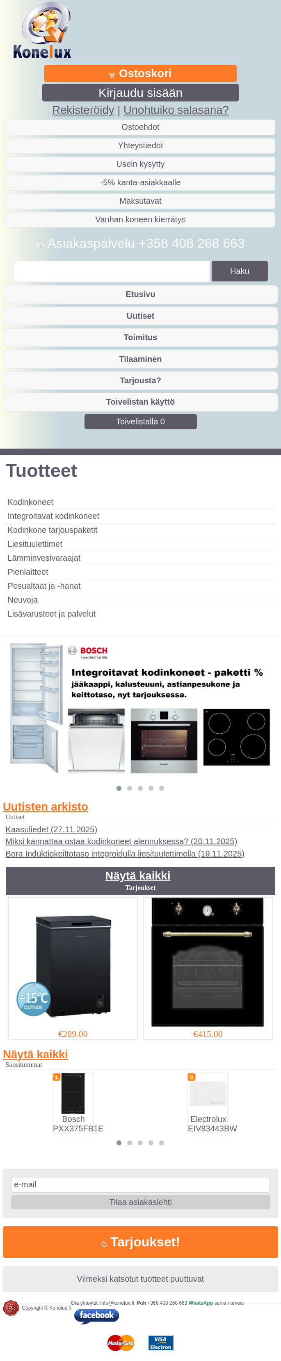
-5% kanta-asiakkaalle (141, 182)
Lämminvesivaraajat (44, 557)
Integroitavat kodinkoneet (54, 515)
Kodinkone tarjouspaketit (53, 529)
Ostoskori (140, 73)
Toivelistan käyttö (140, 401)
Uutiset (141, 315)
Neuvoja (23, 599)
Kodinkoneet (30, 502)
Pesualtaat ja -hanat (44, 585)
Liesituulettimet (35, 543)
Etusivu (140, 294)
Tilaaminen (140, 359)
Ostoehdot (140, 126)
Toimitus (141, 337)
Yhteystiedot (140, 145)
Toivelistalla (140, 421)
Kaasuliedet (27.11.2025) (52, 829)
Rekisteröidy (83, 110)
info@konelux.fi (117, 1303)
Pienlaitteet (28, 571)
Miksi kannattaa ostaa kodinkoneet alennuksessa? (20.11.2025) (122, 841)
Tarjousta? (140, 380)
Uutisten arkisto (45, 806)
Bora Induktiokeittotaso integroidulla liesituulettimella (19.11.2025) (125, 853)
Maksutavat (140, 200)
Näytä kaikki (138, 875)
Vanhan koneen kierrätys (141, 219)
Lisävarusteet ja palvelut (52, 613)
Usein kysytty (141, 163)
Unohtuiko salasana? (176, 110)
